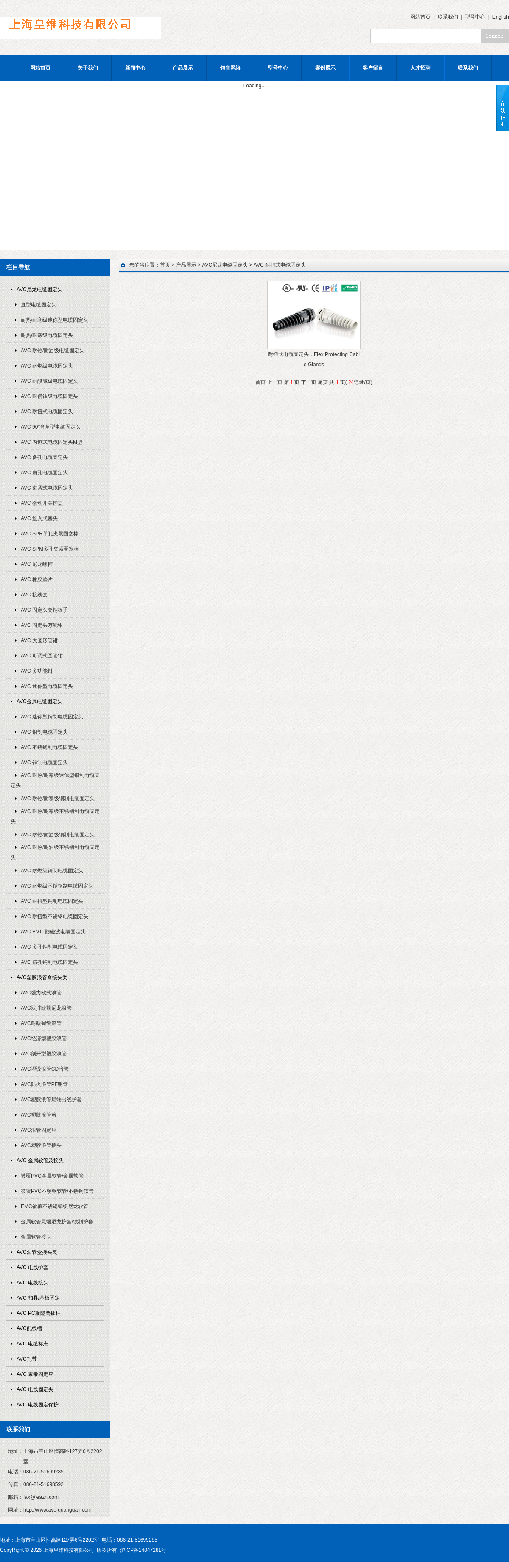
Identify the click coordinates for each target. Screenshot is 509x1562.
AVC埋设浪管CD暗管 (45, 1069)
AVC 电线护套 (32, 1267)
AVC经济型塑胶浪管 (44, 1038)
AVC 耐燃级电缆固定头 (47, 366)
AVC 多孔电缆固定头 (44, 457)
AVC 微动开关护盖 (42, 503)
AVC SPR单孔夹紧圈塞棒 (49, 534)
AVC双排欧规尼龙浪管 (46, 1008)
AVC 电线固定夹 (35, 1389)
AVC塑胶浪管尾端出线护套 (51, 1100)
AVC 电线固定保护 (38, 1405)
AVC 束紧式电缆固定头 (47, 488)
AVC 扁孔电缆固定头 (44, 473)
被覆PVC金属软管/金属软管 (52, 1176)
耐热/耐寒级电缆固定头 (47, 335)
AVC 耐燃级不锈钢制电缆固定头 (57, 886)
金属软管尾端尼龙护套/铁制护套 (57, 1222)
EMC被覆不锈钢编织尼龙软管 (54, 1206)
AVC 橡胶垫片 (37, 579)
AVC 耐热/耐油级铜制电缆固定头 (58, 835)
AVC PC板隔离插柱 (39, 1313)
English (500, 17)
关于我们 (88, 68)
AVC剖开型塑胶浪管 (44, 1054)
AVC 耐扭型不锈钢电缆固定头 (54, 916)
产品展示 (183, 68)
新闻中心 (135, 68)
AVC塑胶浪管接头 (41, 1145)
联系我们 (448, 17)
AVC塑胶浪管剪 (38, 1115)
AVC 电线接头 (32, 1283)
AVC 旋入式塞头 (39, 518)
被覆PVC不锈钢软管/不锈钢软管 (57, 1191)
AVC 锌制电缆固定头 (44, 763)
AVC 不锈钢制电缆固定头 (49, 747)
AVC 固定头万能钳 (42, 625)
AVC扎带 (27, 1359)
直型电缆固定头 (38, 305)
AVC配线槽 (29, 1328)
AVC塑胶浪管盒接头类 (42, 977)
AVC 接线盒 (34, 595)
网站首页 (420, 17)
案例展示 (325, 68)
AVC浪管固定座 (38, 1130)
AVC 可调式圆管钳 (42, 656)
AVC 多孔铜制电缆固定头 (49, 947)
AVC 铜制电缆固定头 (44, 732)
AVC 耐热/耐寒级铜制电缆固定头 (58, 799)
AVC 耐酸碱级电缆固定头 (49, 381)
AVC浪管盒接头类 (37, 1252)
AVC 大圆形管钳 (39, 640)
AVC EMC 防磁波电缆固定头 (53, 932)
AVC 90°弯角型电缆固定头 (51, 427)
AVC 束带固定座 (35, 1374)
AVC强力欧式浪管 (41, 993)
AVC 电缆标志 (32, 1344)
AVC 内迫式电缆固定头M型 (51, 442)
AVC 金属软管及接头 (40, 1161)
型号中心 (475, 17)
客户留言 (373, 68)
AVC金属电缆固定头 (39, 701)
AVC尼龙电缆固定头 (39, 289)
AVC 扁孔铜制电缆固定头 (49, 962)
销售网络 (230, 68)
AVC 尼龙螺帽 (37, 564)
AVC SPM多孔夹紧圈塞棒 (50, 549)
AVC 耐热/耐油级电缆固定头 (52, 351)
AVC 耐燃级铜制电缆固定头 (52, 871)
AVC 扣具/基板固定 (38, 1298)
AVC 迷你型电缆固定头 (47, 686)
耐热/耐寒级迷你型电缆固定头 (54, 320)
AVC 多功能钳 (37, 671)
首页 (165, 265)
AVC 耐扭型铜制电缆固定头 (52, 901)
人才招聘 (420, 68)
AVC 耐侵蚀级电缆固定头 (49, 396)
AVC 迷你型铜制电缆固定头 (52, 717)
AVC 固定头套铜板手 (44, 610)
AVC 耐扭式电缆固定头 (47, 412)
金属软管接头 (36, 1237)
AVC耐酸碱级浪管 (41, 1023)
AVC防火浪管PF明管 (44, 1084)
